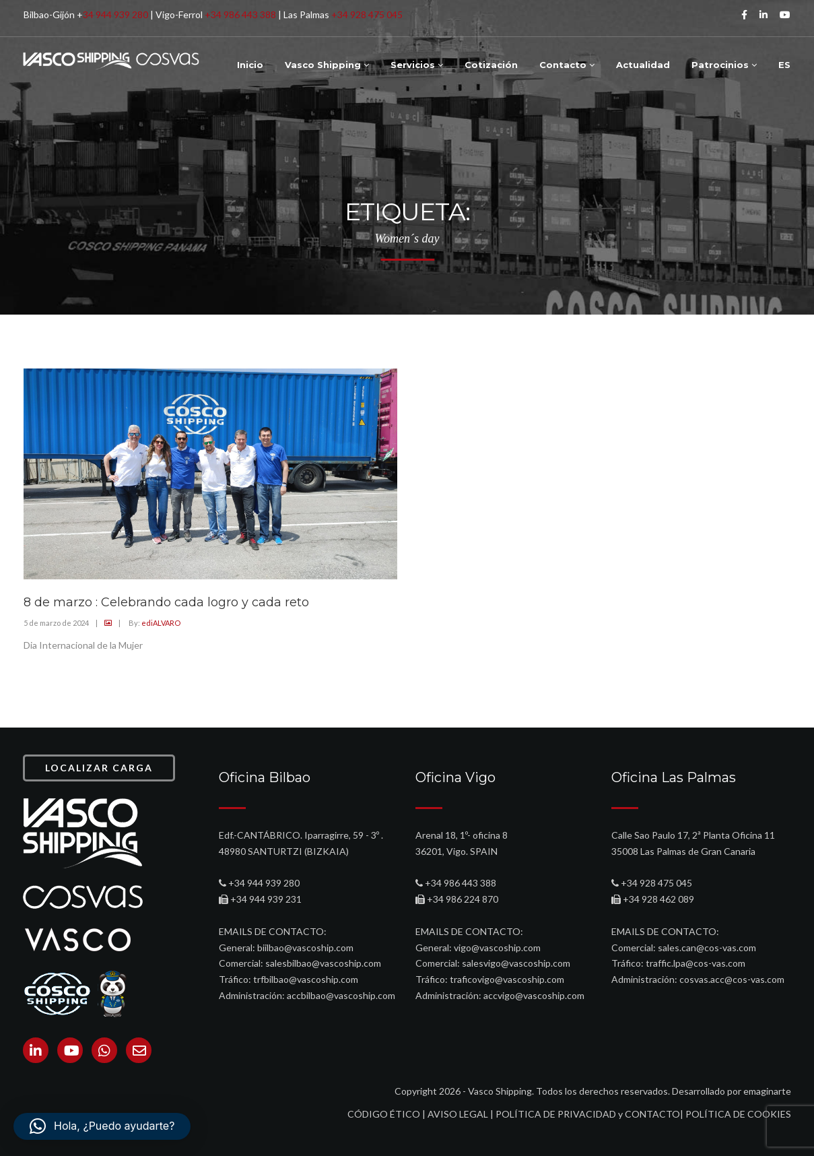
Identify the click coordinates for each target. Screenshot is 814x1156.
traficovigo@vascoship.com (507, 979)
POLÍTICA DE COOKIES (738, 1114)
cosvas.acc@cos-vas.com (731, 979)
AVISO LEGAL (458, 1114)
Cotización (491, 64)
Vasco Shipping (327, 64)
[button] (102, 1126)
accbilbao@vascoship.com (341, 995)
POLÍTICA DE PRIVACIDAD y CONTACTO (588, 1114)
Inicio (250, 64)
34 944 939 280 (115, 14)
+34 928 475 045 (367, 14)
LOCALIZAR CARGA (99, 767)
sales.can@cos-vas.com (707, 947)
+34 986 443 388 (240, 14)
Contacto (567, 64)
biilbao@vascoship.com (305, 947)
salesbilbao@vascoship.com (323, 963)
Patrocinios (724, 64)
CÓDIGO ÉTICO (383, 1114)
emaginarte (767, 1091)
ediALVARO (160, 622)
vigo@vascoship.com (497, 947)
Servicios (417, 64)
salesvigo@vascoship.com (516, 963)
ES (784, 64)
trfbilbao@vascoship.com (305, 979)
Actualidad (643, 64)
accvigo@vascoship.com (533, 995)
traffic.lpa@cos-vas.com (695, 963)
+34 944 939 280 (264, 883)
